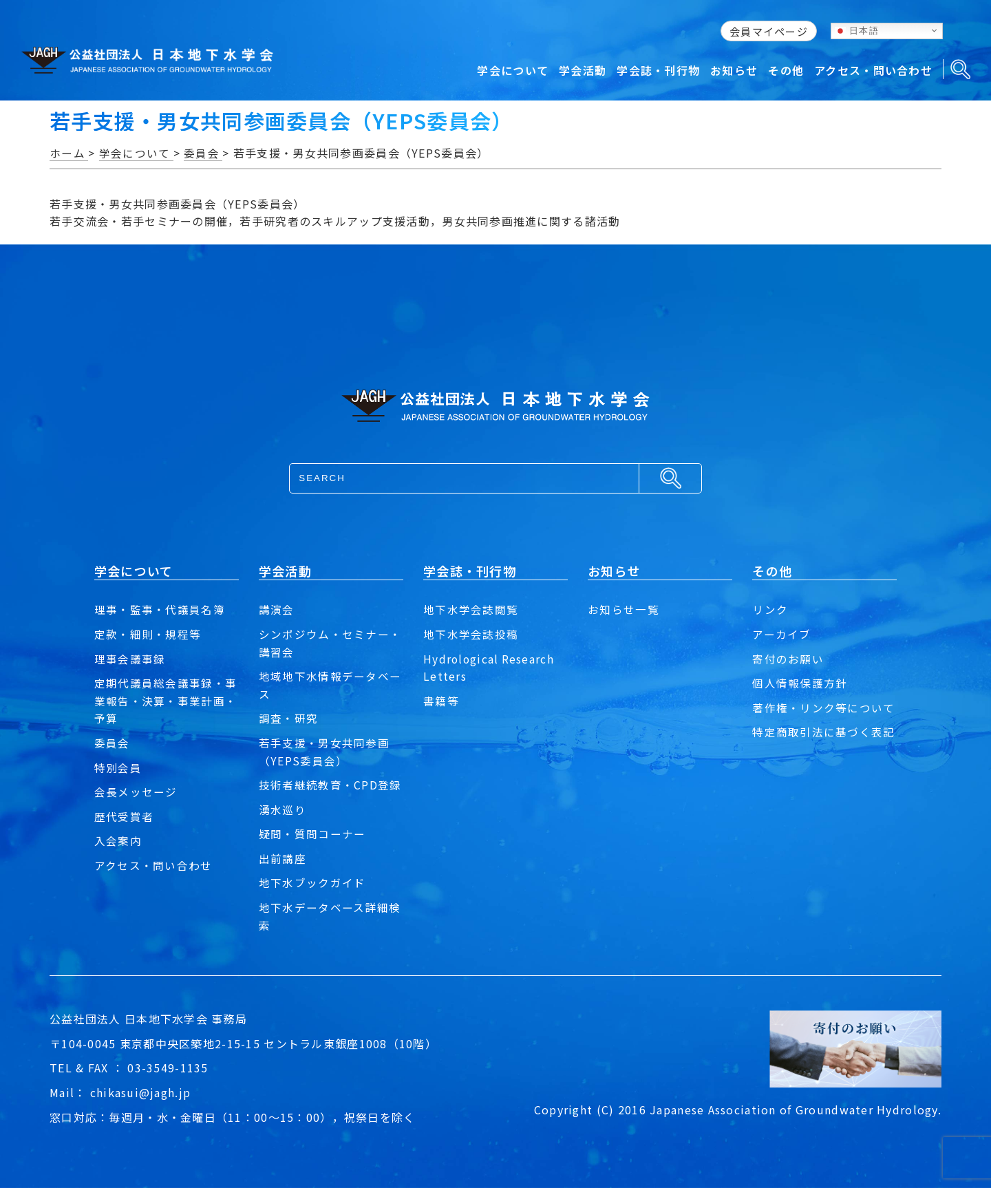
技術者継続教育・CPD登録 (330, 784)
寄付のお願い (788, 658)
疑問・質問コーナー (312, 833)
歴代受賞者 (123, 816)
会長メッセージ (136, 791)
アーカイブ (781, 634)
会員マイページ (768, 31)
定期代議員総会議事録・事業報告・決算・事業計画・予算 (165, 700)
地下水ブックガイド (312, 882)
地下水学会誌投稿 (470, 634)
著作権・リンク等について (823, 707)
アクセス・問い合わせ (153, 865)
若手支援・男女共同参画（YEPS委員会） (324, 751)
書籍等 (441, 700)
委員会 (112, 742)
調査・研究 (288, 718)
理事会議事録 (130, 658)
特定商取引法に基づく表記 (823, 731)
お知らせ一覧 (623, 609)
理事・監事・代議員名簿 (159, 609)
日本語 (857, 30)
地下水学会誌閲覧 (470, 609)
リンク (770, 609)
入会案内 (118, 840)
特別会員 (118, 767)
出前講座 (282, 858)
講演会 (277, 609)
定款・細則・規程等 (148, 634)
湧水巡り (282, 809)
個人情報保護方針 (799, 683)
